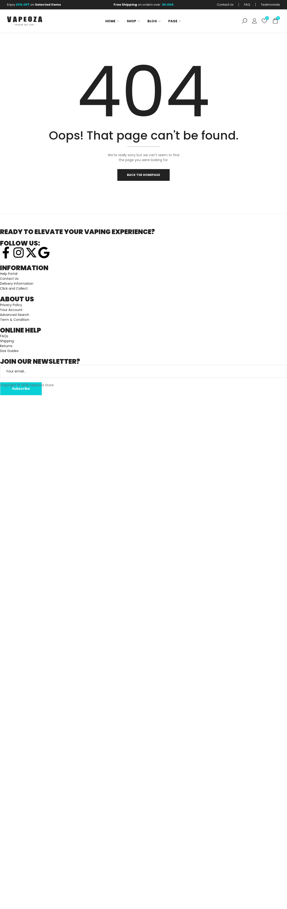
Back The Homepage (143, 175)
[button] (275, 21)
